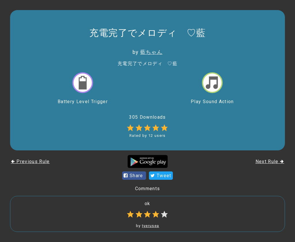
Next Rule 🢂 (270, 161)
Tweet (160, 175)
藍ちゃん (151, 52)
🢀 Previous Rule (30, 161)
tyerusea (150, 226)
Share (134, 175)
